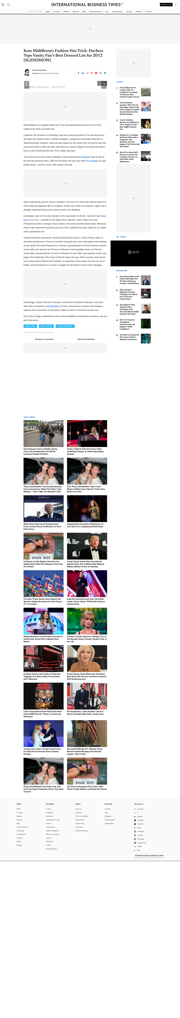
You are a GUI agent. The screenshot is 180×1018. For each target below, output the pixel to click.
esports (48, 995)
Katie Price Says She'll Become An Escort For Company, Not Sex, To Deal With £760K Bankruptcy (129, 157)
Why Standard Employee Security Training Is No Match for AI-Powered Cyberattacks (128, 294)
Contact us (78, 969)
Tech (107, 12)
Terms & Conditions (81, 973)
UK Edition (148, 11)
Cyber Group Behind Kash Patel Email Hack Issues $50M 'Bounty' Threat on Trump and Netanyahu (43, 870)
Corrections (79, 984)
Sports (19, 998)
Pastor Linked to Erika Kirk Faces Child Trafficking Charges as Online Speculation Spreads (85, 608)
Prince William (91, 318)
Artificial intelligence (52, 988)
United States (109, 980)
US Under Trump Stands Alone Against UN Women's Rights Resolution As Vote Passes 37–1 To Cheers (43, 758)
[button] (104, 158)
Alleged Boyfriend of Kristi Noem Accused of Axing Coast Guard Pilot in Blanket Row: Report (43, 796)
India (106, 969)
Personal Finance (95, 12)
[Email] (100, 73)
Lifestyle (129, 12)
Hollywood (85, 314)
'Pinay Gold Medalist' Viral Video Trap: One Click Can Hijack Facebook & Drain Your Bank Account (43, 946)
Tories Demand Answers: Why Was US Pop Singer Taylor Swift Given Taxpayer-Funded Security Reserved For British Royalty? (129, 108)
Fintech (48, 1002)
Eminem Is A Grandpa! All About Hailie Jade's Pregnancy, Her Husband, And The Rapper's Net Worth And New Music (130, 141)
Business (76, 12)
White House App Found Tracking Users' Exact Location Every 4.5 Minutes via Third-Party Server (42, 683)
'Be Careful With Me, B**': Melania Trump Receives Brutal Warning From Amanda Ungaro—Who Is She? (84, 908)
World (48, 12)
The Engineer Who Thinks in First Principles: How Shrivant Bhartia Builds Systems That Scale (129, 309)
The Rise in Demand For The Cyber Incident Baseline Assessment (129, 337)
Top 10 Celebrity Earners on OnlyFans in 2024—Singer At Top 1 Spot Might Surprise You (129, 124)
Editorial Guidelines (86, 496)
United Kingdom (110, 977)
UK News (56, 12)
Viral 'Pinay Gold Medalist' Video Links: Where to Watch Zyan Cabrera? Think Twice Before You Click (86, 646)
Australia (108, 966)
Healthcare (49, 973)
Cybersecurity (50, 984)
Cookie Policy (79, 980)
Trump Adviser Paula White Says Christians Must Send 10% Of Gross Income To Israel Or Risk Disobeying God (86, 833)
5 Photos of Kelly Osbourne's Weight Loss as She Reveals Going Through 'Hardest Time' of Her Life (87, 796)
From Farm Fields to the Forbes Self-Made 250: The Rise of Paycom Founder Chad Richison (129, 279)
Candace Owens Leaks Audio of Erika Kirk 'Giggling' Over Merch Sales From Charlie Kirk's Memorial (42, 833)
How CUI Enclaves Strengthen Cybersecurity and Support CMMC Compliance (127, 324)
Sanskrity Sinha (40, 70)
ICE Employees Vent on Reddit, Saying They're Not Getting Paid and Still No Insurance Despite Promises (40, 608)
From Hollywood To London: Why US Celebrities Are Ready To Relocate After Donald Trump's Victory (129, 92)
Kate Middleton (53, 463)
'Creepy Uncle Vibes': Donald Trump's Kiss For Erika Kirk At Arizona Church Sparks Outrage (42, 908)
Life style (19, 995)
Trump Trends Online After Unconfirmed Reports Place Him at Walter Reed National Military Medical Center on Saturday (85, 721)
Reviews (139, 12)
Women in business (52, 991)
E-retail (48, 966)
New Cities (49, 998)
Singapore (108, 973)
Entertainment (117, 12)
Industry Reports (51, 1006)
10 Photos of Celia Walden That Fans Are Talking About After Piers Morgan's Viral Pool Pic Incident (43, 721)
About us (78, 966)
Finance (48, 980)
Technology (20, 988)
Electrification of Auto (53, 977)
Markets (66, 12)
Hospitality (49, 969)
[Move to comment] (105, 73)
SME (84, 12)
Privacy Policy (80, 977)
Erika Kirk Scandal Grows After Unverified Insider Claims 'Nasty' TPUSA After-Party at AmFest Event (86, 758)
